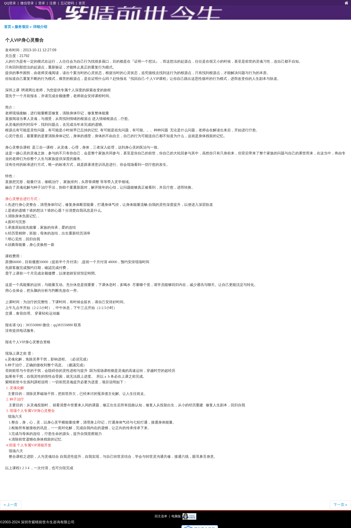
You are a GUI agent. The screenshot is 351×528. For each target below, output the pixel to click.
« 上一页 (10, 505)
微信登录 (27, 3)
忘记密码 (67, 3)
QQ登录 (10, 3)
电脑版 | (176, 516)
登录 (41, 3)
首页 (82, 3)
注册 (52, 3)
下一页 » (340, 505)
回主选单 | (162, 516)
